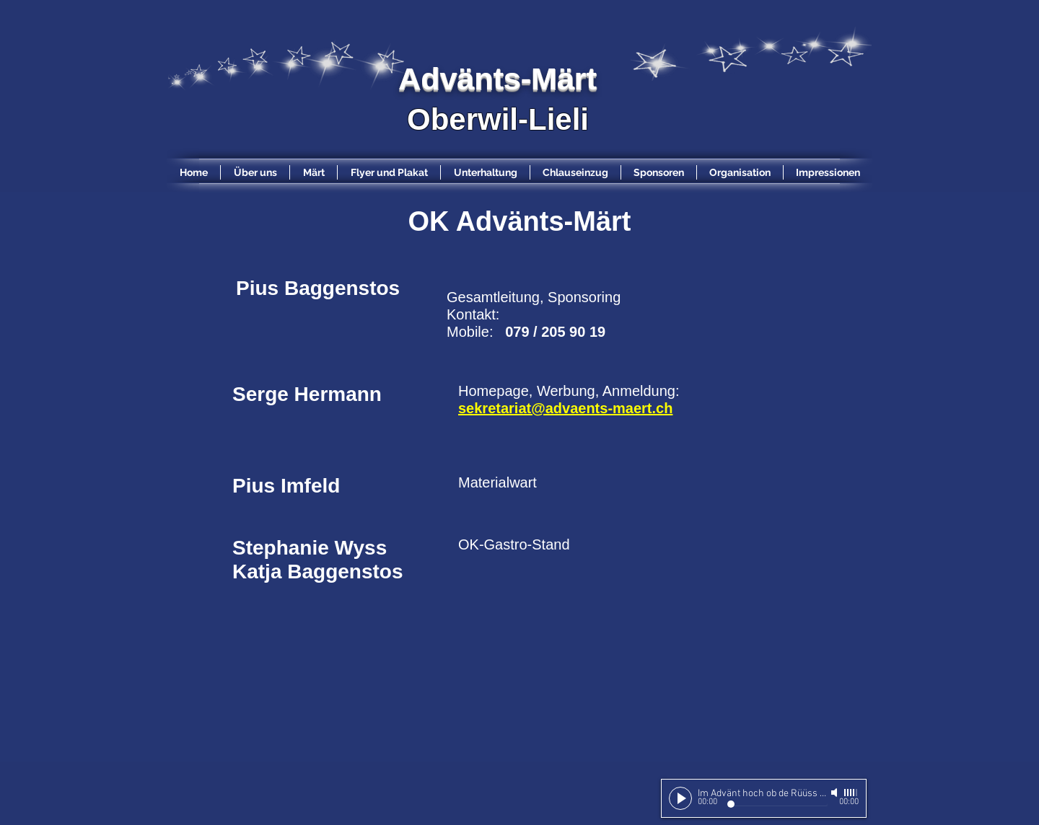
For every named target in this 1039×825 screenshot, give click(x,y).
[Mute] (835, 792)
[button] (658, 172)
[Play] (680, 798)
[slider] (851, 792)
